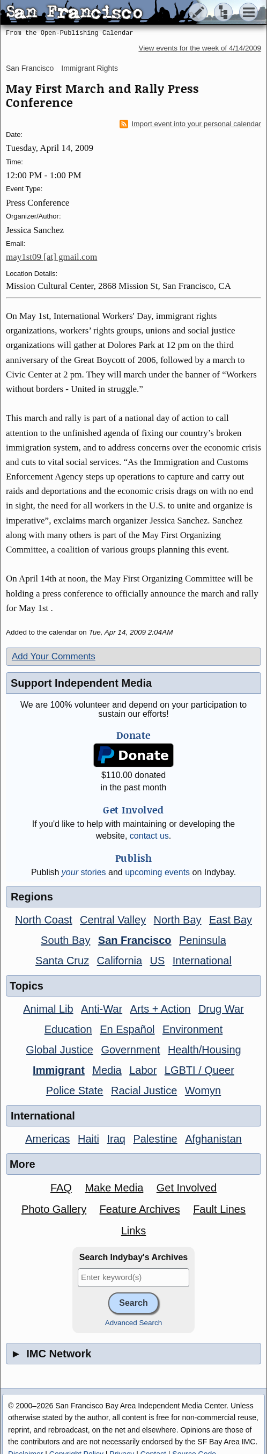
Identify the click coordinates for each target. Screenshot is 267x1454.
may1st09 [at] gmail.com (51, 257)
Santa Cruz (62, 960)
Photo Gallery (53, 1209)
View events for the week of (199, 48)
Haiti (88, 1139)
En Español (127, 1029)
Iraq (116, 1139)
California (119, 960)
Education (68, 1029)
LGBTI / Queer (199, 1070)
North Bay (178, 920)
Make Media (114, 1188)
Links (133, 1231)
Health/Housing (204, 1050)
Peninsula (202, 940)
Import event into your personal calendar (190, 124)
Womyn (203, 1090)
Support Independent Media (81, 683)
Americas (47, 1139)
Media (106, 1070)
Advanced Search (133, 1323)
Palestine (155, 1139)
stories (84, 872)
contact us (149, 835)
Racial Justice (144, 1090)
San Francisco (30, 68)
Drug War (221, 1009)
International (202, 960)
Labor (143, 1070)
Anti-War (101, 1009)
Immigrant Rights (89, 68)
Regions (32, 897)
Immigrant (59, 1070)
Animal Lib (48, 1009)
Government (130, 1050)
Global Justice (59, 1050)
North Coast (43, 920)
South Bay (65, 940)
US (157, 960)
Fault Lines (219, 1209)
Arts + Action (160, 1009)
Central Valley (113, 920)
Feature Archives (140, 1209)
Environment (192, 1029)
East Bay (230, 920)
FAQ (61, 1188)
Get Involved (187, 1188)
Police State (74, 1090)
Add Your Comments (53, 656)
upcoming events (157, 872)
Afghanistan (213, 1139)
